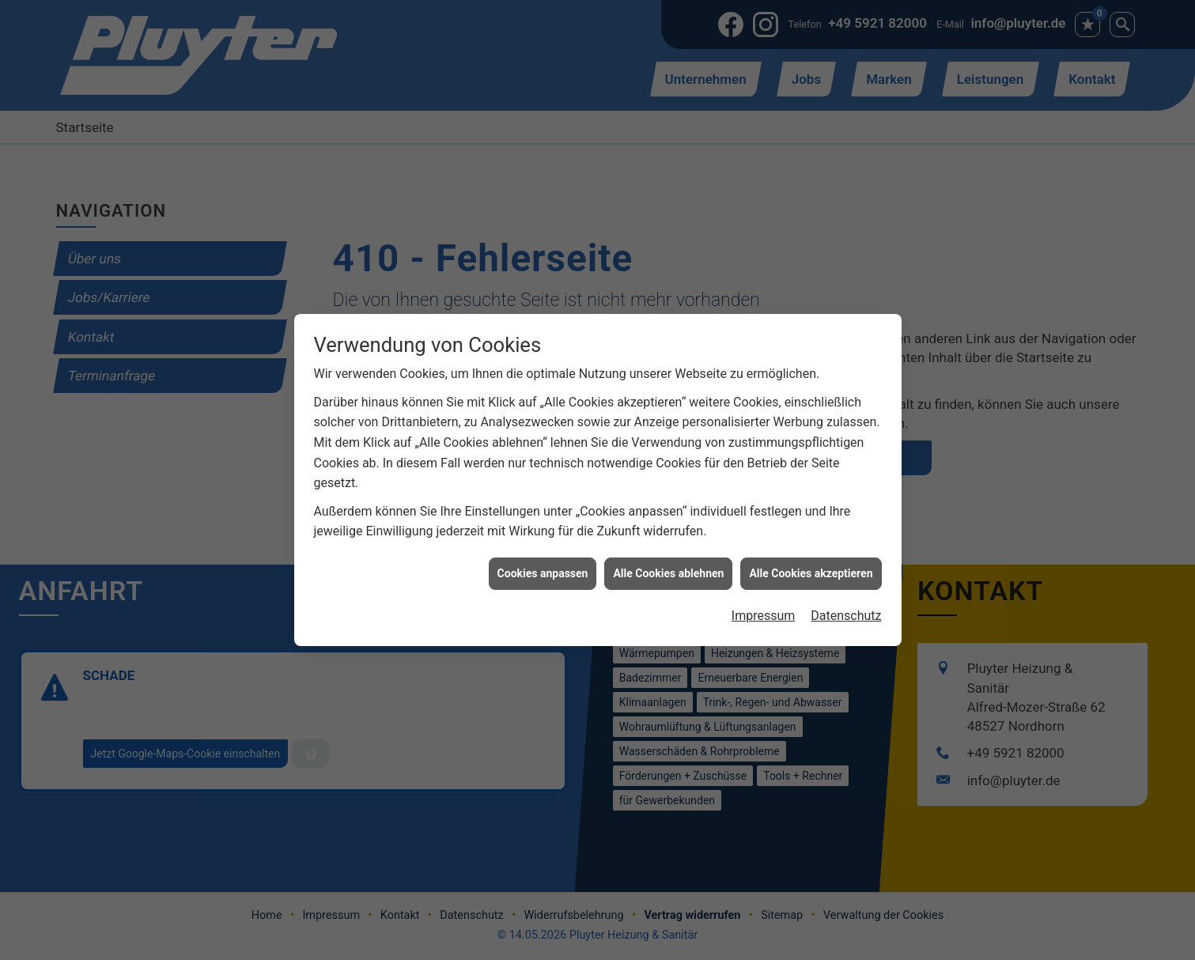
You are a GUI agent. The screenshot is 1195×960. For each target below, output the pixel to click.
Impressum (764, 610)
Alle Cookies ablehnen (668, 567)
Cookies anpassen (542, 567)
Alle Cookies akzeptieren (810, 567)
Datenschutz (846, 610)
